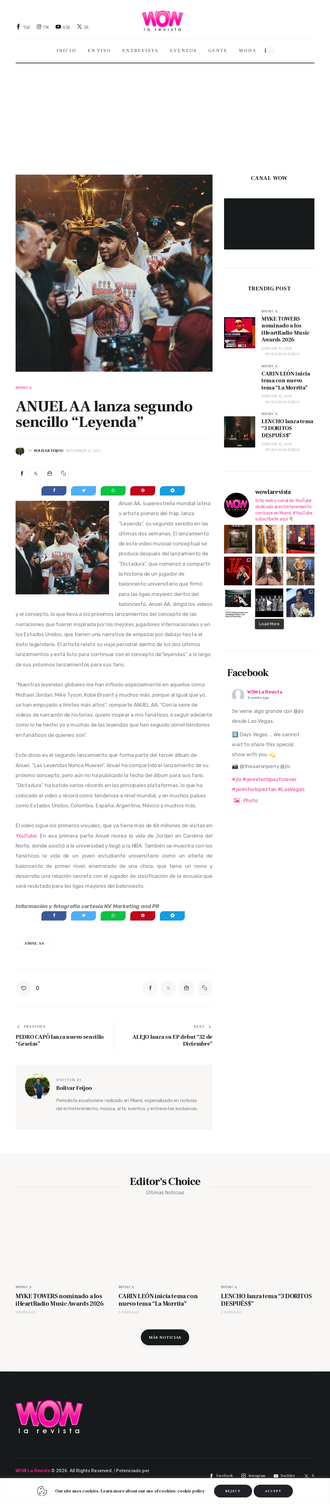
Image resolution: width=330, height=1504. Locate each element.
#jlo (236, 776)
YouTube (26, 836)
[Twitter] (83, 27)
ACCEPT (273, 1491)
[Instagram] (43, 27)
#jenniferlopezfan (254, 786)
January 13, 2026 (276, 348)
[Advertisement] (165, 109)
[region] (165, 1491)
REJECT (233, 1491)
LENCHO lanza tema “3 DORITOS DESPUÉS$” (255, 1300)
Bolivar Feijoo (285, 354)
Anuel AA (34, 943)
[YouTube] (63, 27)
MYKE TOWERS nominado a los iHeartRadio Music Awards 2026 (61, 1303)
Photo (245, 797)
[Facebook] (24, 27)
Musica (24, 388)
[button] (63, 473)
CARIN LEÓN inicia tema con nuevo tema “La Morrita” (160, 1300)
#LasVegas (291, 786)
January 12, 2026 (276, 396)
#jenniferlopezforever (269, 776)
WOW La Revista (264, 688)
